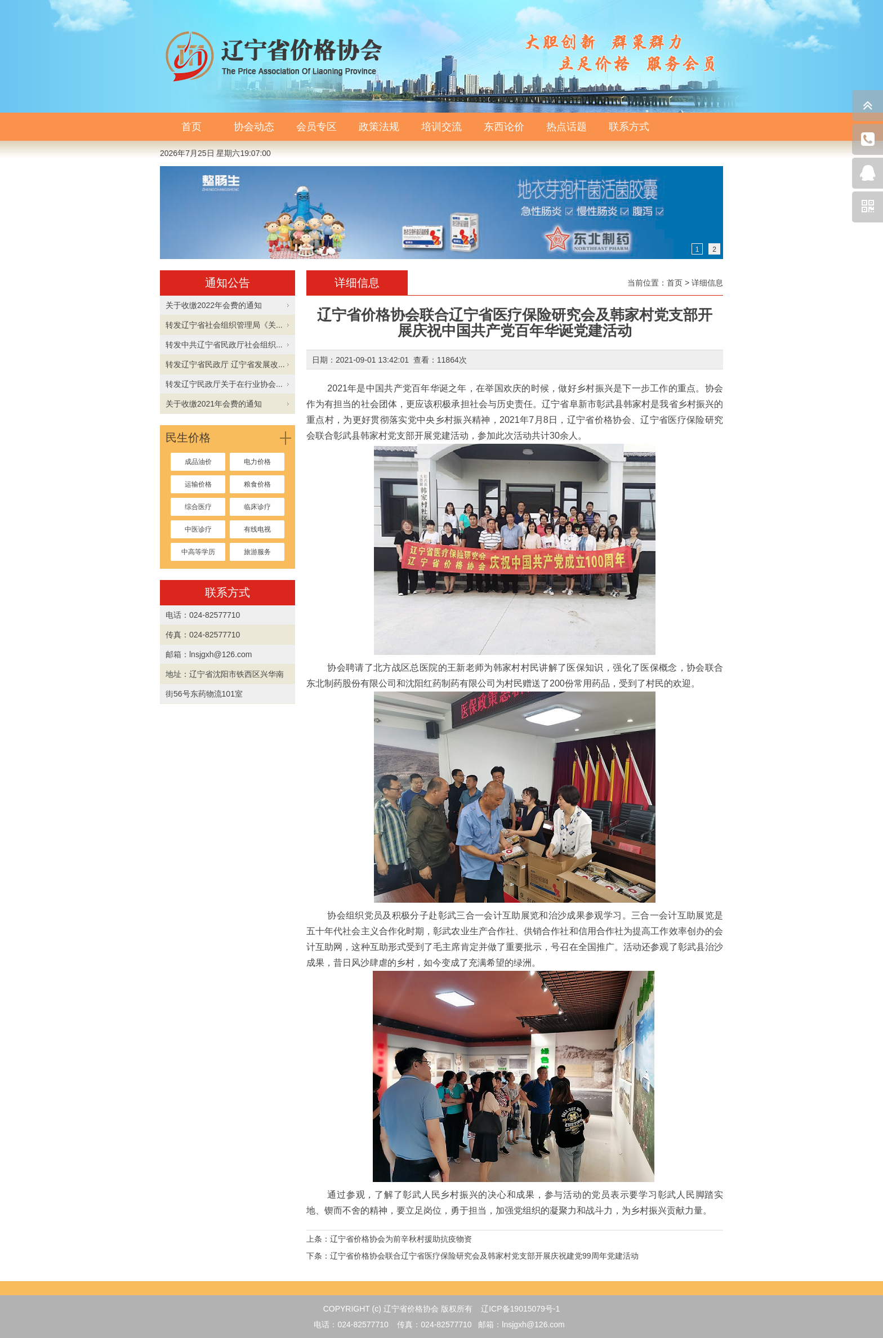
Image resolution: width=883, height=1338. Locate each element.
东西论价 (504, 126)
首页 (191, 126)
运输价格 (198, 484)
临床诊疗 (257, 507)
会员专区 (316, 126)
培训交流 (441, 126)
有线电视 (257, 529)
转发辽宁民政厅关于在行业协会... (224, 384)
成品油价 (198, 462)
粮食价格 (257, 484)
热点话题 (566, 126)
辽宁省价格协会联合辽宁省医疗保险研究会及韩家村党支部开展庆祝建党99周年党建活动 (484, 1255)
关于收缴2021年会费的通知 (214, 403)
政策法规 (379, 126)
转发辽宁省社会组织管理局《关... (224, 324)
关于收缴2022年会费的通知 (214, 305)
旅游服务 (257, 552)
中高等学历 (198, 552)
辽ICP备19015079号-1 (520, 1308)
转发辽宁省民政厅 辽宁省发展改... (225, 364)
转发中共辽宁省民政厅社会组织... (224, 344)
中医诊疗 (198, 529)
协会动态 (254, 126)
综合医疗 (198, 507)
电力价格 (257, 462)
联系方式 (629, 126)
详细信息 (707, 282)
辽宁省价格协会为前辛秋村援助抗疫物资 (401, 1238)
